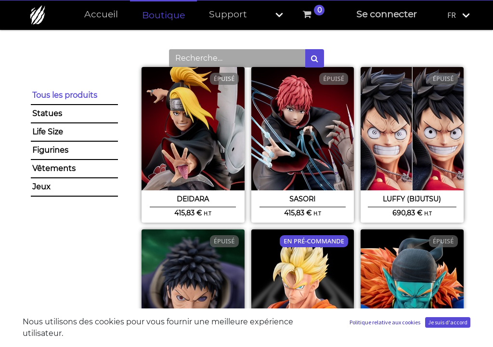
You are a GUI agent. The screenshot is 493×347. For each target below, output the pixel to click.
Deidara (193, 199)
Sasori (302, 199)
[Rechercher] (314, 58)
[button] (271, 14)
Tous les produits (64, 95)
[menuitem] (101, 14)
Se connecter (386, 14)
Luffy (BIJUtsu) (412, 199)
